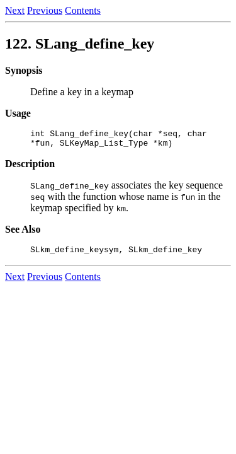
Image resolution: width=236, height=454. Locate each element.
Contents (83, 10)
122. (79, 43)
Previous (44, 10)
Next (15, 10)
